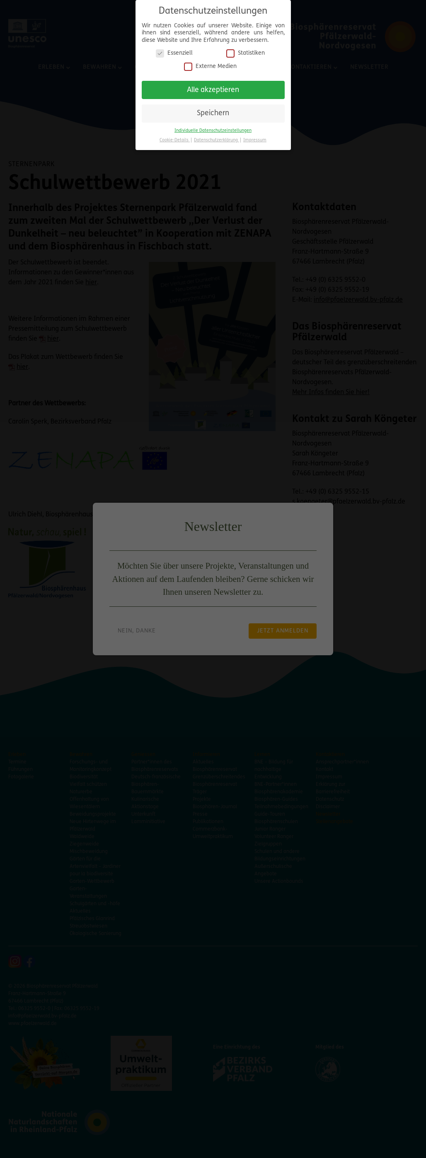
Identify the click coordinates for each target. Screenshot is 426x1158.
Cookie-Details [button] (175, 136)
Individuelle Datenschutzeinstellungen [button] (213, 127)
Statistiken (245, 50)
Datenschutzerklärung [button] (216, 136)
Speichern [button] (213, 110)
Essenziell (174, 50)
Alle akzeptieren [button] (213, 86)
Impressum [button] (254, 136)
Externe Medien (210, 63)
